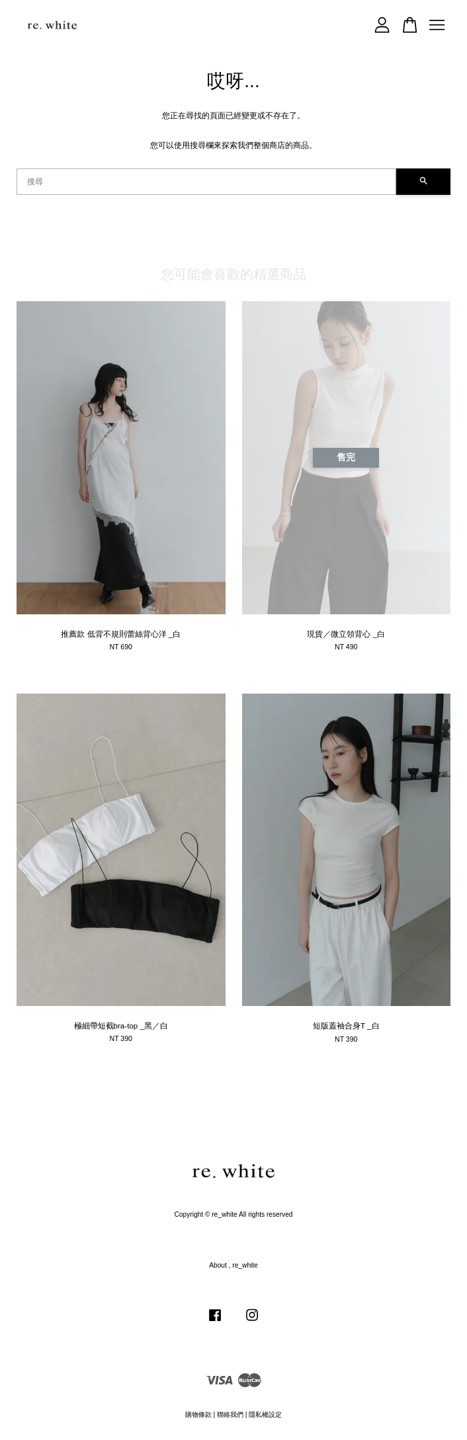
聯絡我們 (230, 1414)
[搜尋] (206, 181)
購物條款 (198, 1414)
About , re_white (233, 1265)
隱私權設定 (265, 1414)
